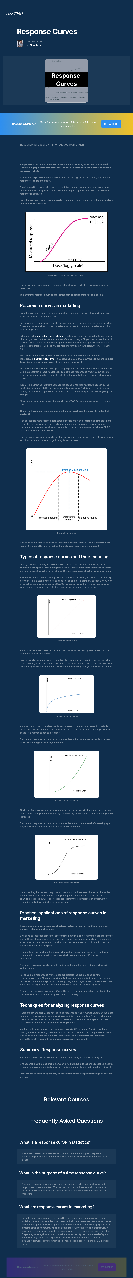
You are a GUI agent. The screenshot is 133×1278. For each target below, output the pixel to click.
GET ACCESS (111, 124)
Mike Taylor (36, 45)
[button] (126, 13)
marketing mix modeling (50, 336)
